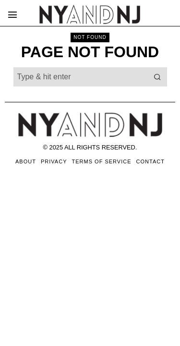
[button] (157, 76)
